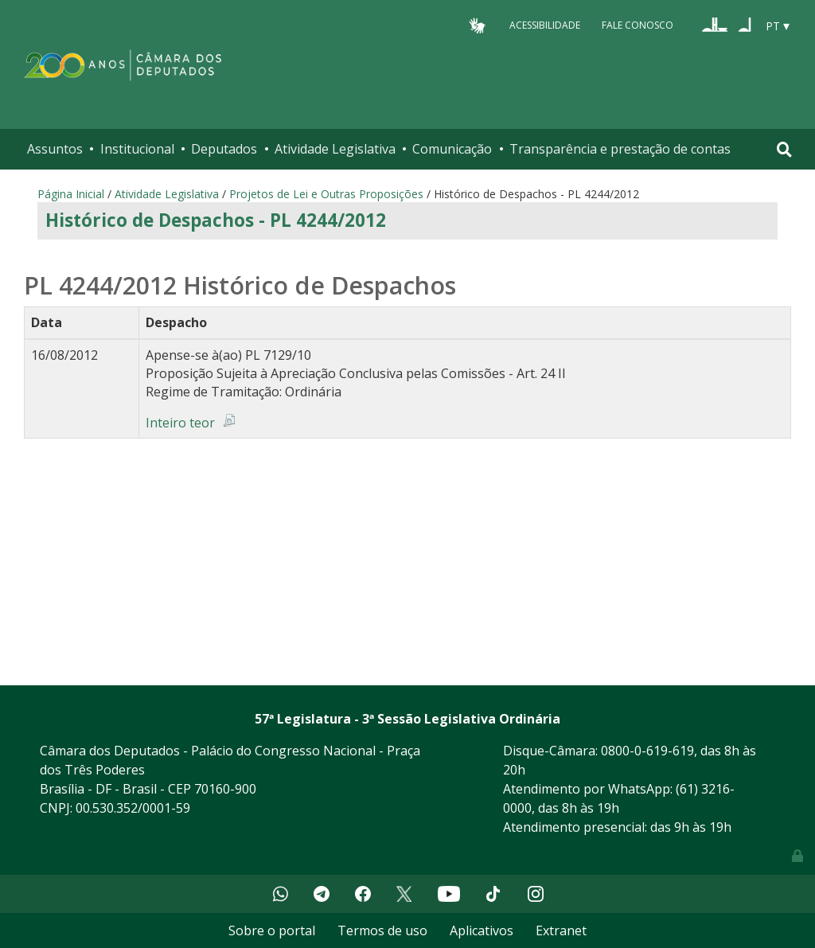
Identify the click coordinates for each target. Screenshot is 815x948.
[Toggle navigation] (784, 149)
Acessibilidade (544, 25)
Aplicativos (481, 930)
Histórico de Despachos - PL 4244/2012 (215, 220)
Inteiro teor (180, 422)
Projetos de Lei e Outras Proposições (326, 193)
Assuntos (55, 149)
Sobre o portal (271, 930)
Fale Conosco (637, 25)
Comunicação (452, 149)
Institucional (137, 149)
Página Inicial (70, 193)
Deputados (224, 149)
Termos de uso (382, 930)
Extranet (561, 930)
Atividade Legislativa (335, 149)
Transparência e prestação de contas (620, 149)
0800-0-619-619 (647, 750)
